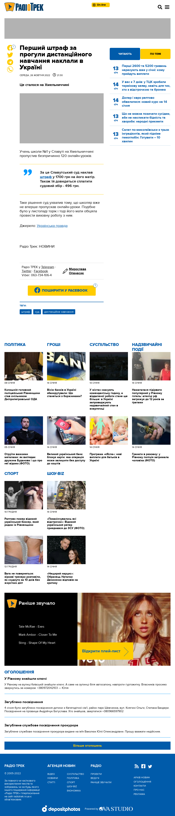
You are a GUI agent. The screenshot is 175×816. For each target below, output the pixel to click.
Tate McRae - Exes (31, 627)
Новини (52, 778)
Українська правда (52, 226)
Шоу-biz (55, 473)
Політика (15, 344)
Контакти (140, 785)
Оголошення (19, 672)
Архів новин (142, 777)
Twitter (26, 271)
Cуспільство (104, 344)
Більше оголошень (87, 746)
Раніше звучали (101, 782)
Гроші (53, 344)
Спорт (11, 473)
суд (37, 312)
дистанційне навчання (59, 312)
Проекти (96, 774)
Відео (51, 774)
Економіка (74, 790)
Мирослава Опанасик (77, 271)
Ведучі (95, 778)
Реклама (139, 794)
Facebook (41, 271)
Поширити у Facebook (69, 289)
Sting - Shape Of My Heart (37, 643)
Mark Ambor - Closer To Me (38, 635)
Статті (51, 782)
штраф (46, 177)
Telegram (47, 267)
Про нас (139, 789)
